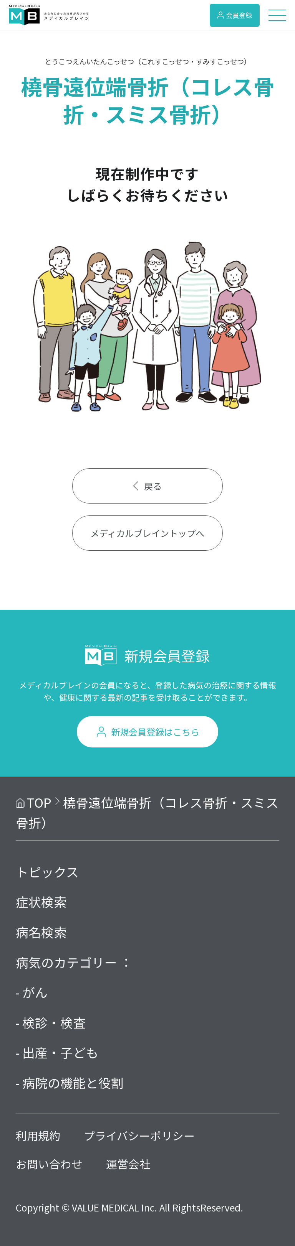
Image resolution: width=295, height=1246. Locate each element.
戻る (147, 485)
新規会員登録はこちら (155, 731)
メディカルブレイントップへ (147, 533)
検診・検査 (54, 1022)
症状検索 (41, 901)
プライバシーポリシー (139, 1135)
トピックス (47, 871)
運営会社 (128, 1164)
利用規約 (38, 1135)
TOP (39, 802)
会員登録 (234, 15)
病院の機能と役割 (73, 1082)
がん (35, 992)
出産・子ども (60, 1052)
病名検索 (41, 932)
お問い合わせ (49, 1164)
